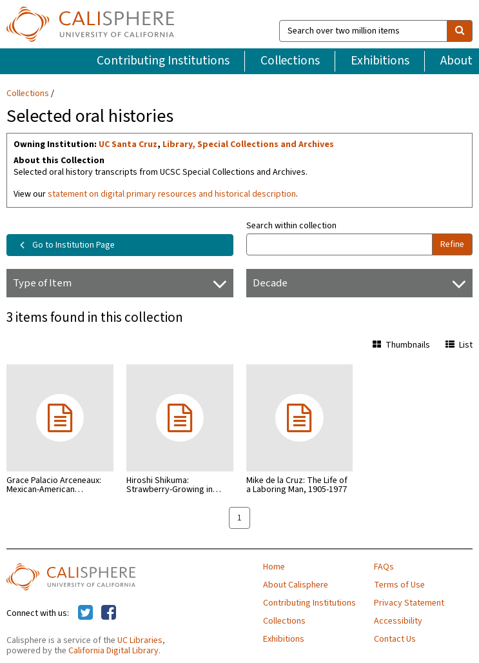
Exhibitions (380, 61)
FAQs (384, 566)
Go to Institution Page (65, 245)
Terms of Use (399, 584)
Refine (452, 244)
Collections (290, 61)
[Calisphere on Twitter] (85, 613)
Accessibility (398, 621)
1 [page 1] (239, 517)
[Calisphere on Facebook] (108, 613)
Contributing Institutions (163, 61)
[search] (460, 31)
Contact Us (395, 639)
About (456, 61)
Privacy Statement (409, 603)
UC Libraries (139, 640)
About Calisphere (295, 584)
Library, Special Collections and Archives (248, 144)
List (459, 345)
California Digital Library (113, 650)
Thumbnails (401, 345)
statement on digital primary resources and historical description (172, 194)
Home (274, 566)
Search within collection (291, 225)
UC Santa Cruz (128, 144)
